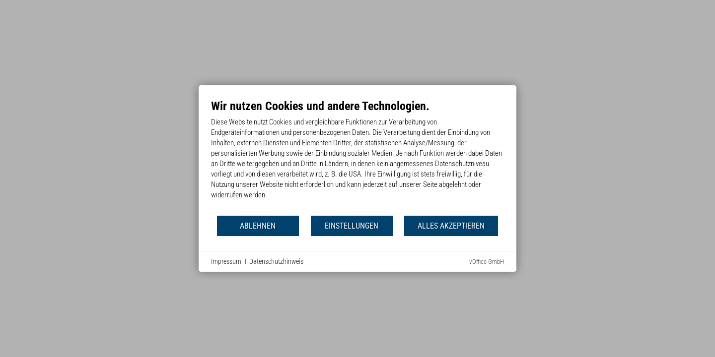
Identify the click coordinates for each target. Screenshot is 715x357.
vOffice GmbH (486, 261)
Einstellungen (351, 226)
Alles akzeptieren (451, 226)
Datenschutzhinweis (276, 261)
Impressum (226, 261)
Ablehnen (258, 226)
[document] (357, 156)
